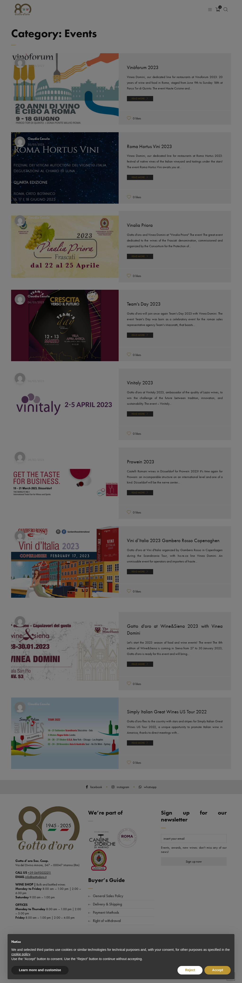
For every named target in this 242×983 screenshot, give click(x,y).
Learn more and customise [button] (40, 970)
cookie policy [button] (20, 954)
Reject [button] (190, 970)
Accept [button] (217, 970)
